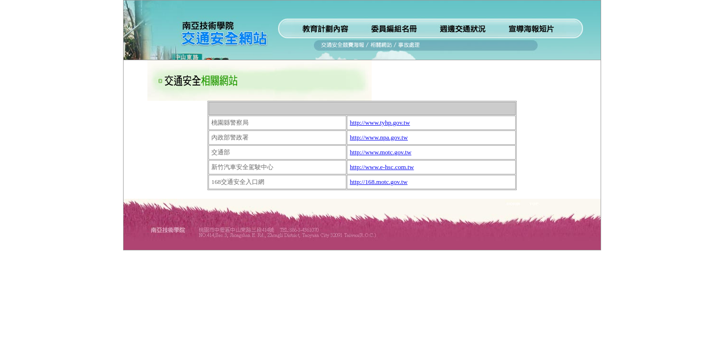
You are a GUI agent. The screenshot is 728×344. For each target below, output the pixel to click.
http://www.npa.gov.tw (379, 137)
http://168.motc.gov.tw (378, 181)
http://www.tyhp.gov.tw (380, 122)
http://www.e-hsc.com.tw (382, 167)
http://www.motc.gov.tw (380, 152)
